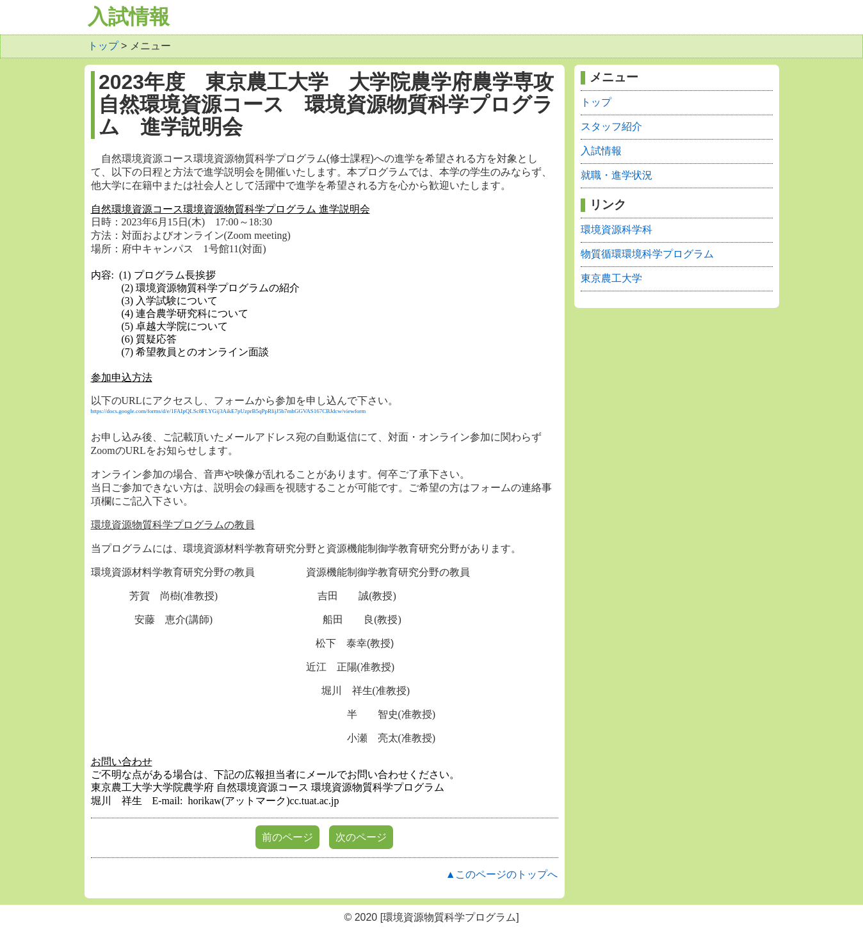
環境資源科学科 (616, 229)
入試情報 (129, 16)
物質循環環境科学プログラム (647, 253)
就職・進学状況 (616, 175)
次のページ (361, 837)
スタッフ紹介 (611, 126)
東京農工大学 (611, 278)
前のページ (287, 837)
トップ (103, 45)
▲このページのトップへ (502, 874)
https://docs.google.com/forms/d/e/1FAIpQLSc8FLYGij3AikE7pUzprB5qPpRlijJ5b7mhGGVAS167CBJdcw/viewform (228, 411)
